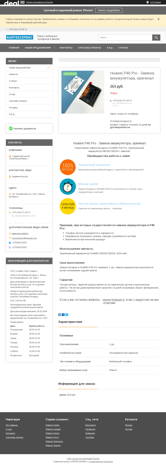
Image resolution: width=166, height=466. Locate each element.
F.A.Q (110, 47)
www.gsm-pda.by (20, 233)
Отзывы (13, 107)
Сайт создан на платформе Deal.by (83, 459)
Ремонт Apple (52, 425)
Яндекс (128, 425)
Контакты (66, 47)
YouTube (89, 437)
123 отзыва (155, 2)
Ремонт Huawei (53, 429)
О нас (12, 94)
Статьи (123, 47)
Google (128, 429)
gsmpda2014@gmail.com (24, 238)
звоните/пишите (113, 299)
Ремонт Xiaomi (53, 445)
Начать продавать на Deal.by (39, 2)
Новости (13, 74)
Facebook (90, 429)
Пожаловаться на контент (101, 461)
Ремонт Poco (52, 437)
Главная (14, 47)
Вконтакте (90, 425)
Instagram (90, 433)
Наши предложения (38, 47)
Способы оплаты (89, 47)
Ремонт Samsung (54, 441)
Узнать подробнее (109, 10)
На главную (12, 425)
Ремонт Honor (52, 433)
